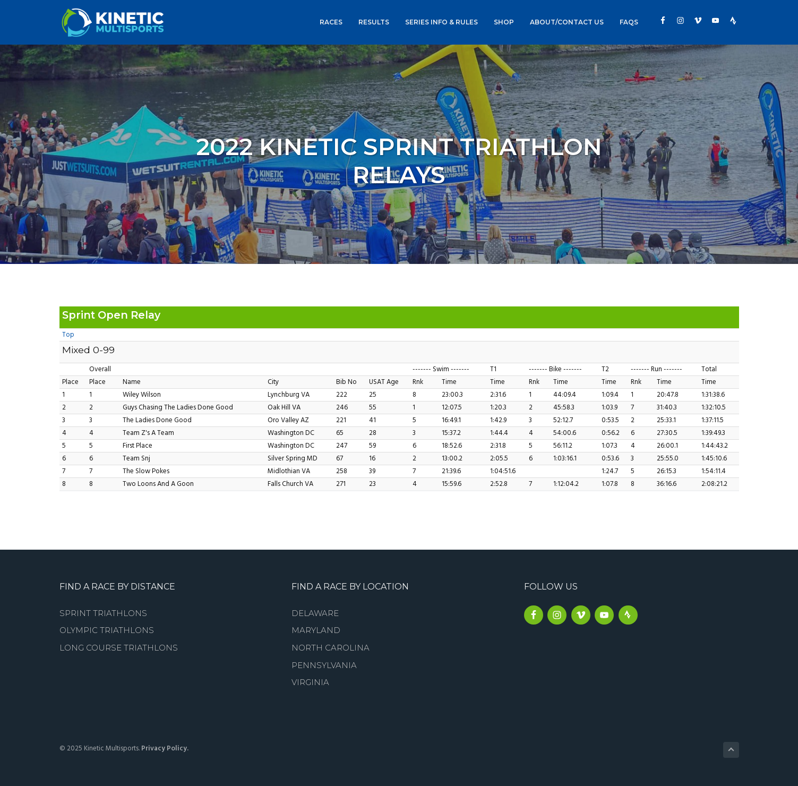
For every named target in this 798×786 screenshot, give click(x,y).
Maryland (315, 630)
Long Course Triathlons (118, 648)
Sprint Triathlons (103, 613)
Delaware (315, 613)
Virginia (310, 682)
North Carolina (330, 648)
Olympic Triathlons (106, 630)
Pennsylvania (324, 665)
